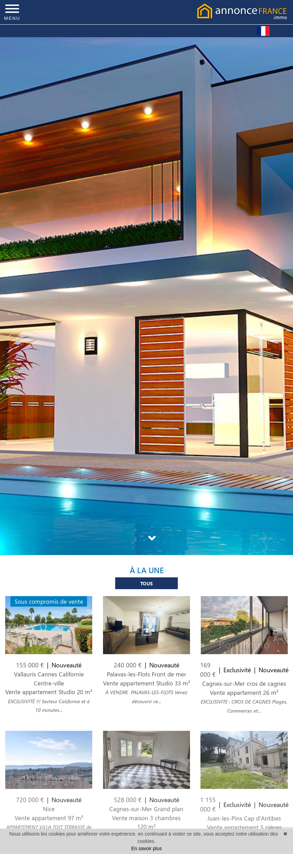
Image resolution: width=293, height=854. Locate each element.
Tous (146, 587)
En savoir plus (146, 848)
